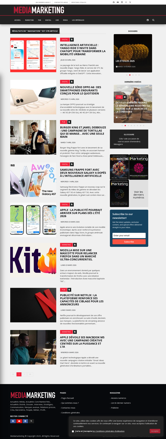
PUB (39, 20)
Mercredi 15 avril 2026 (69, 99)
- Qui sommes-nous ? (69, 403)
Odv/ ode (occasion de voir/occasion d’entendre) (129, 140)
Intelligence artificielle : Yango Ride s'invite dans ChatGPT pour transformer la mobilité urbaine (82, 49)
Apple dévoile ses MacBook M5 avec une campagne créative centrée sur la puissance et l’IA (82, 342)
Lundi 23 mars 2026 (68, 265)
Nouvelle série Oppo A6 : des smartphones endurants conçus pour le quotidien (80, 90)
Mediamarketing (17, 436)
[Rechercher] (153, 20)
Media (65, 20)
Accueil (18, 20)
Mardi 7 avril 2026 (67, 142)
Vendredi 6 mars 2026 (69, 352)
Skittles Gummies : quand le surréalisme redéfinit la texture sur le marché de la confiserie (133, 107)
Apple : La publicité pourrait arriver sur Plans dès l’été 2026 (81, 213)
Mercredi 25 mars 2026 (69, 222)
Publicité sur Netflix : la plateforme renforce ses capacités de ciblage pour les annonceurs (82, 299)
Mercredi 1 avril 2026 (69, 182)
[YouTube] (118, 2)
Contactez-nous (129, 436)
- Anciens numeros (118, 398)
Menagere (118, 144)
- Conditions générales (70, 412)
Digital (48, 20)
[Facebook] (114, 2)
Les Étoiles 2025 (125, 61)
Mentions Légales (147, 436)
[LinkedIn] (122, 2)
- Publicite (114, 407)
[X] (130, 2)
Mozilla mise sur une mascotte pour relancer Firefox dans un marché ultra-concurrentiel (78, 254)
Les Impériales (78, 20)
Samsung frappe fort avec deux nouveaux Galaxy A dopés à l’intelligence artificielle (83, 173)
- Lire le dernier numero (120, 403)
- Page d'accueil (67, 398)
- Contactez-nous (67, 407)
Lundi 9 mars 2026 (67, 310)
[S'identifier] (147, 20)
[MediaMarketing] (39, 10)
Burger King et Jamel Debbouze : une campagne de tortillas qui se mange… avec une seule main (83, 132)
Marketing (29, 20)
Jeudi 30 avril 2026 (67, 60)
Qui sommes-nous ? (111, 436)
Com (57, 20)
